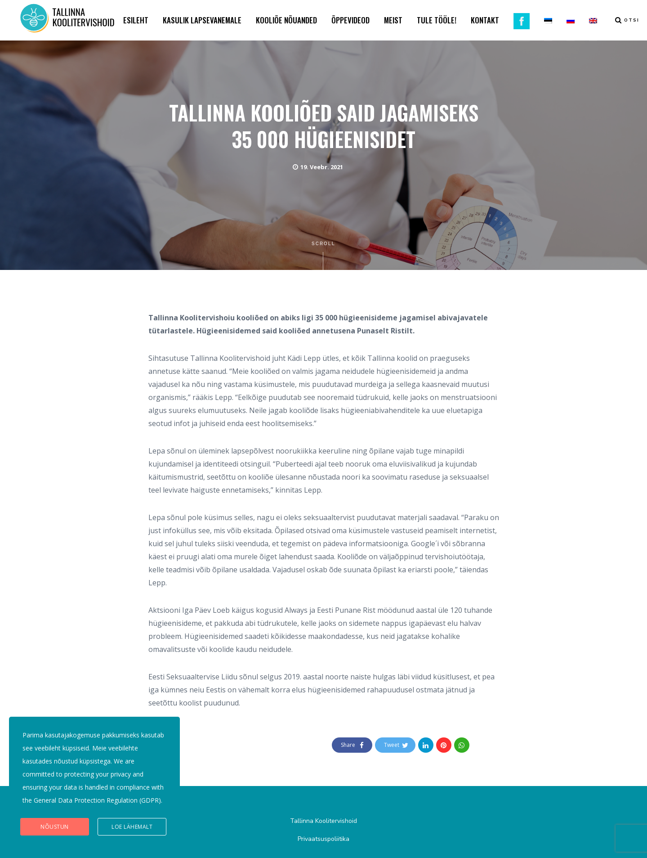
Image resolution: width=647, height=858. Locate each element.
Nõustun (54, 827)
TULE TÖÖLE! (436, 20)
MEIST (393, 20)
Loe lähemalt (132, 827)
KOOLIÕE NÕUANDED (286, 20)
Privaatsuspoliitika (323, 839)
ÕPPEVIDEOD (350, 20)
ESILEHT (135, 20)
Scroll (323, 255)
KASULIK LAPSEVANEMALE (202, 20)
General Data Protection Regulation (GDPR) (97, 800)
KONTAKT (485, 20)
